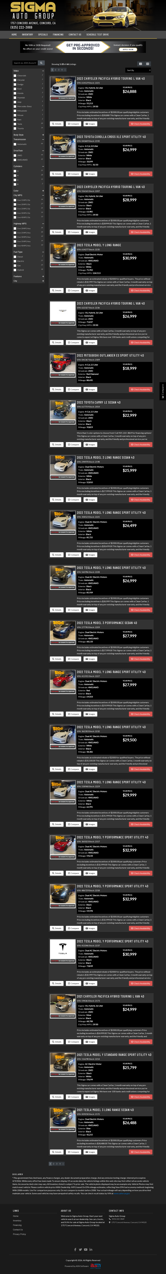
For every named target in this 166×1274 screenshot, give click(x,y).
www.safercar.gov (122, 1193)
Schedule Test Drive (98, 34)
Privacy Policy (19, 1234)
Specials (43, 34)
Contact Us (75, 34)
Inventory (27, 34)
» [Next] (63, 1164)
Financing (58, 34)
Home (14, 34)
